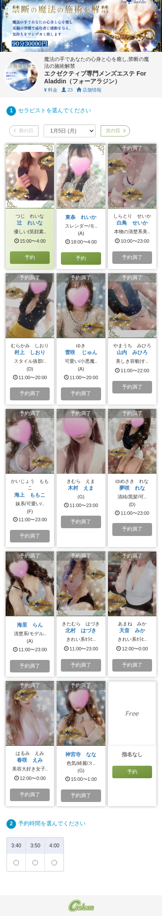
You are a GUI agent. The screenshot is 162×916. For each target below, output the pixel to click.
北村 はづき (80, 631)
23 (67, 89)
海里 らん (30, 625)
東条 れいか (80, 217)
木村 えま (81, 488)
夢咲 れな (132, 488)
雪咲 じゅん (81, 352)
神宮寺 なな (80, 754)
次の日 (115, 130)
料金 (50, 89)
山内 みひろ (132, 352)
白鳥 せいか (132, 223)
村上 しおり (29, 352)
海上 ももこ (29, 495)
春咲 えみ (30, 760)
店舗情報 (89, 89)
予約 (30, 257)
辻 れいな (30, 223)
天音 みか (132, 631)
